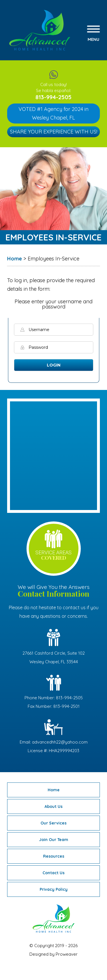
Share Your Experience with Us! (53, 131)
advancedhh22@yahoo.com (60, 742)
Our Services (53, 823)
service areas (53, 555)
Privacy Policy (54, 889)
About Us (53, 806)
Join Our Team (53, 839)
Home (54, 789)
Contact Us (53, 872)
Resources (53, 856)
